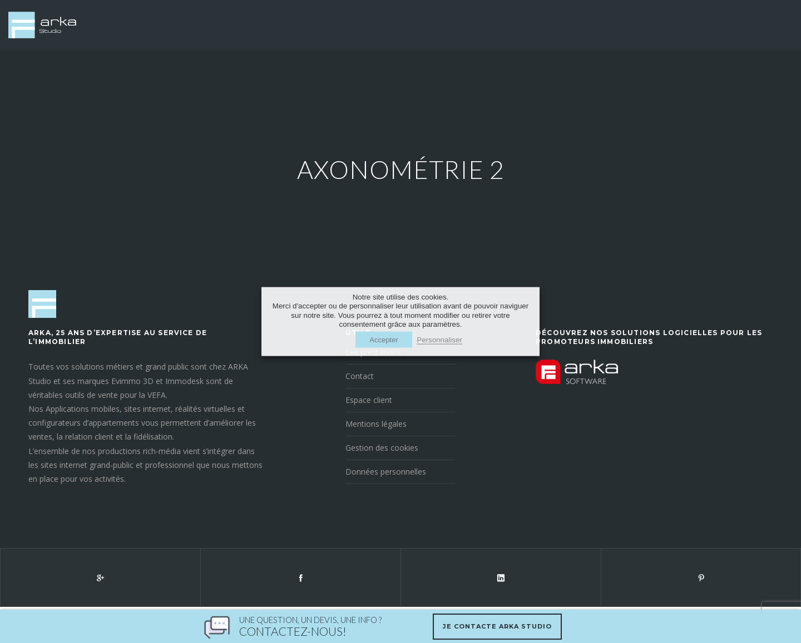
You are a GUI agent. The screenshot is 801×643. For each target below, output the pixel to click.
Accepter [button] (383, 340)
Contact (359, 376)
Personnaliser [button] (439, 340)
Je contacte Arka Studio (497, 626)
